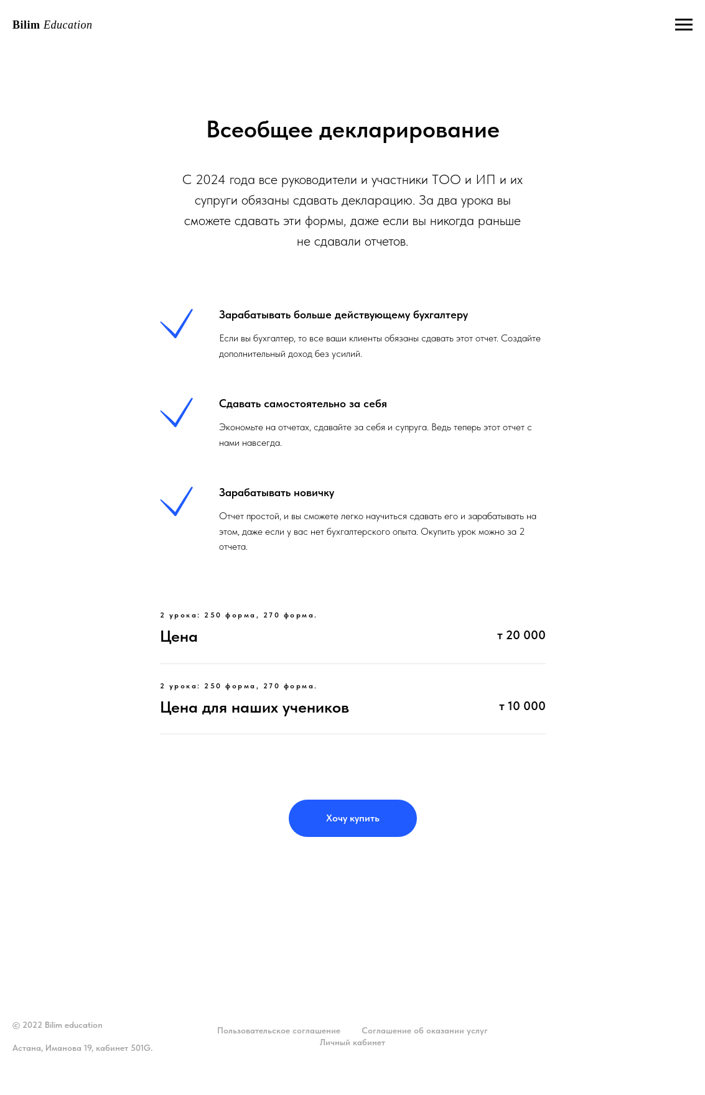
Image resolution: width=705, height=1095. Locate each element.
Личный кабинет (352, 1042)
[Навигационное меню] (684, 25)
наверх (675, 1037)
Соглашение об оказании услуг (425, 1030)
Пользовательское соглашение (278, 1030)
